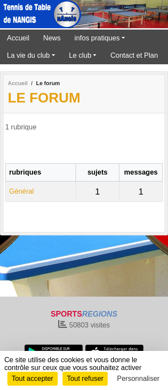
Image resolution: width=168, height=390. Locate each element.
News (52, 38)
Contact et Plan (134, 55)
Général (21, 191)
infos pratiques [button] (97, 38)
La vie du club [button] (28, 55)
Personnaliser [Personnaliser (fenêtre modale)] (138, 378)
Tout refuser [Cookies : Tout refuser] (85, 378)
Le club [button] (80, 55)
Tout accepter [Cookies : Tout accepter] (32, 378)
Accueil (18, 38)
